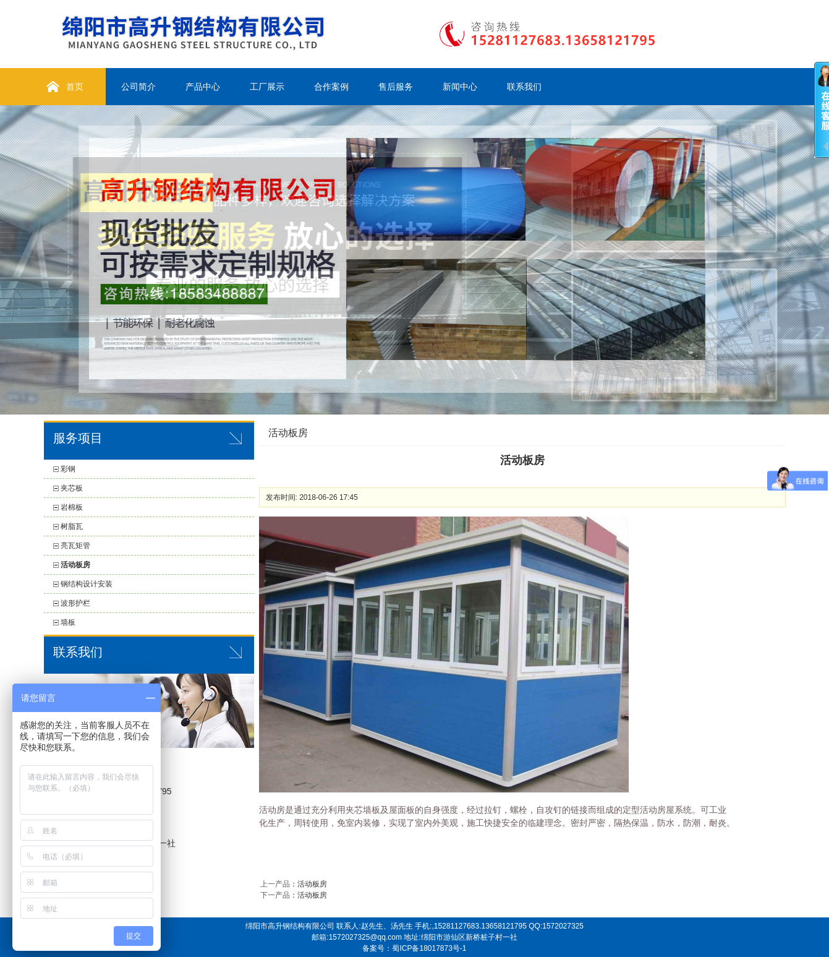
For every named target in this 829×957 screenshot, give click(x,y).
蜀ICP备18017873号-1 (429, 948)
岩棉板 (72, 507)
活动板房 (75, 564)
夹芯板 (72, 488)
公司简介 (138, 87)
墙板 (68, 622)
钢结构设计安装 (87, 584)
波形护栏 (75, 603)
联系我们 (524, 87)
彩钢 (68, 469)
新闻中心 (460, 87)
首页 (74, 87)
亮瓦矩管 (75, 545)
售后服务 (395, 87)
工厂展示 (267, 87)
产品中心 (202, 87)
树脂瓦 (72, 526)
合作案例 (331, 87)
